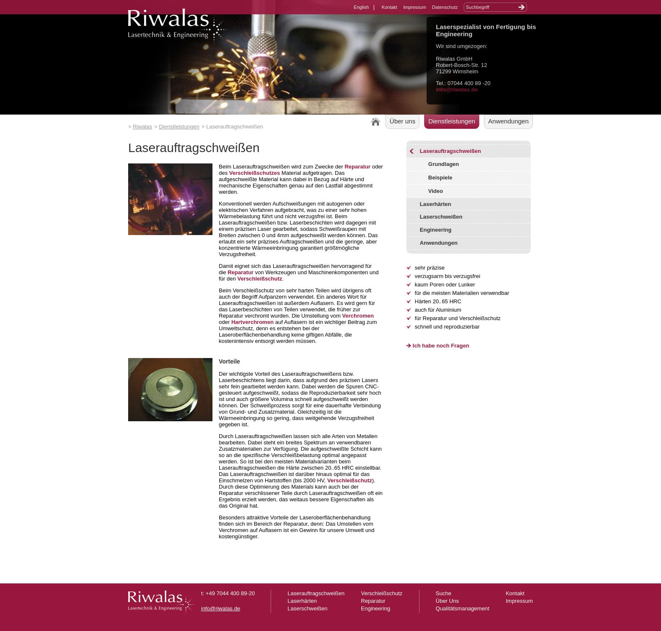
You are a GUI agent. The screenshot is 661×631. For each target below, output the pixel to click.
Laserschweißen (441, 217)
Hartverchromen (252, 322)
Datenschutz (445, 7)
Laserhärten (435, 204)
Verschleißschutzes (254, 173)
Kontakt (389, 7)
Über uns (402, 121)
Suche (443, 593)
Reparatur (357, 166)
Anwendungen (508, 121)
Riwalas (142, 126)
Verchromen (358, 316)
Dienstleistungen (179, 126)
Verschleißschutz (259, 278)
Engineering (435, 230)
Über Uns (447, 601)
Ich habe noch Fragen (441, 345)
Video (435, 191)
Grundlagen (443, 164)
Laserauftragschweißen (450, 151)
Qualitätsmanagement (462, 608)
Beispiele (440, 177)
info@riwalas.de (457, 89)
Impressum (414, 7)
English (361, 7)
